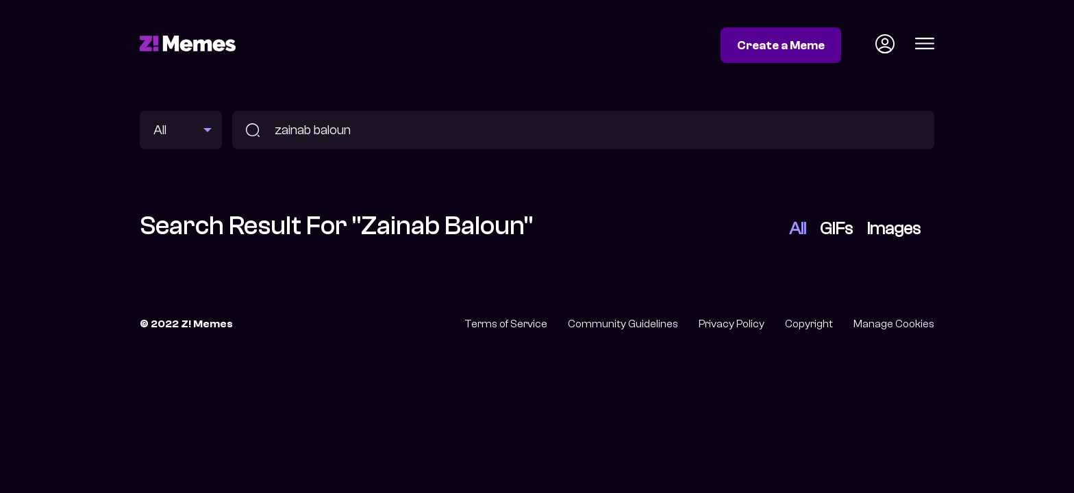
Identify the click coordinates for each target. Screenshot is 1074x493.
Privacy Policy (731, 324)
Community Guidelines (623, 324)
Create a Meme (781, 45)
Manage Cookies (893, 324)
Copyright (809, 324)
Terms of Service (505, 324)
